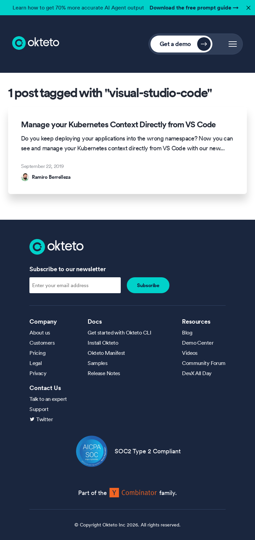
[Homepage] (56, 246)
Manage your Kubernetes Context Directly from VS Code (118, 125)
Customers (41, 342)
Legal (35, 363)
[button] (233, 44)
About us (39, 332)
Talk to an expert (48, 398)
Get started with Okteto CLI (119, 332)
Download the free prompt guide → (194, 7)
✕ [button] (247, 6)
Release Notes (104, 373)
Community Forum (204, 363)
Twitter (44, 419)
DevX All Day (196, 373)
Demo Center (197, 342)
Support (38, 409)
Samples (97, 363)
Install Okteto (103, 342)
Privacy (37, 373)
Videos (190, 352)
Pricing (37, 352)
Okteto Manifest (106, 352)
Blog (187, 332)
